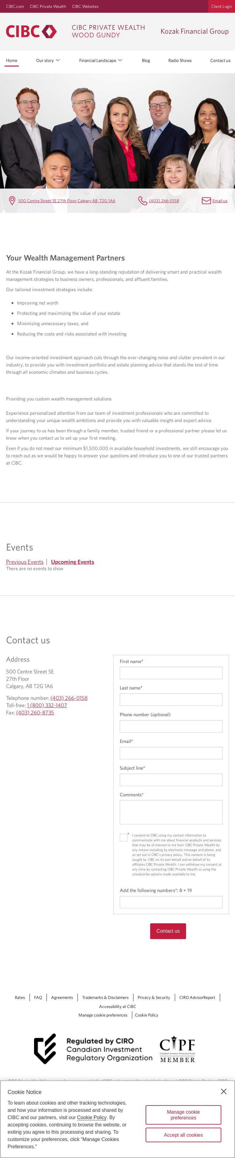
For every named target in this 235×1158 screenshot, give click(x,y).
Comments (131, 794)
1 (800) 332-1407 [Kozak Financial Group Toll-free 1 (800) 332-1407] (47, 705)
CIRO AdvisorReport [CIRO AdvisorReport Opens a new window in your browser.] (197, 997)
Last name (131, 687)
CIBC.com (15, 6)
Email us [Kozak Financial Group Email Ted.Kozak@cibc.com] (220, 200)
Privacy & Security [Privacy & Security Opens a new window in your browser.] (154, 997)
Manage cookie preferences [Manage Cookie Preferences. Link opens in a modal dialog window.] (102, 1015)
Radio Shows (180, 60)
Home (11, 60)
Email (126, 741)
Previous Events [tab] (24, 562)
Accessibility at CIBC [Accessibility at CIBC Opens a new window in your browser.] (117, 1006)
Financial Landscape (101, 60)
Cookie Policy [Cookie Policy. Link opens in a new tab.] (146, 1015)
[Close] (223, 1091)
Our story (48, 60)
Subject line (132, 768)
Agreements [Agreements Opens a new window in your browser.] (62, 997)
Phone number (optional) (145, 714)
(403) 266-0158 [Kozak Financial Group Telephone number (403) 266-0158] (164, 200)
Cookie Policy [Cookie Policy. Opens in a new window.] (92, 1117)
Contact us (220, 60)
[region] (117, 1119)
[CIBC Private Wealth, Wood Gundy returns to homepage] (80, 31)
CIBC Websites (85, 6)
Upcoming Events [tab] (72, 562)
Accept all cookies (183, 1135)
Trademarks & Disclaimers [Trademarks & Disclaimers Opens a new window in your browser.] (105, 997)
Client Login (221, 6)
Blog (146, 60)
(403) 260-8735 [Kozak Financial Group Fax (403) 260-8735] (35, 712)
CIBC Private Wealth (48, 6)
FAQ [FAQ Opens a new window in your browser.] (38, 997)
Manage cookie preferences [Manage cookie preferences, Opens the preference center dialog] (183, 1114)
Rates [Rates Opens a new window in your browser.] (20, 997)
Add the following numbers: (156, 890)
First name (131, 661)
